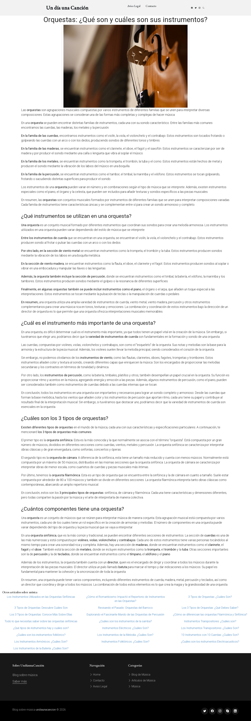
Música (134, 686)
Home (95, 674)
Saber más (19, 681)
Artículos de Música (141, 680)
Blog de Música (139, 674)
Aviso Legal (133, 6)
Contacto (151, 6)
